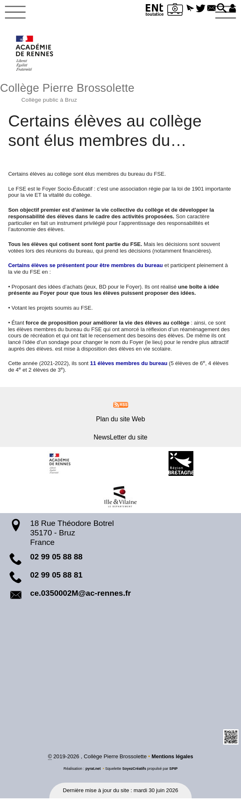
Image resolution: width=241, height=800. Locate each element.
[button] (184, 8)
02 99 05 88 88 (56, 558)
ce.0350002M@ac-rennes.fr (80, 594)
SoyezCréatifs (134, 770)
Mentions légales (172, 758)
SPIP (174, 770)
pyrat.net (92, 770)
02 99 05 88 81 (56, 576)
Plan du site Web (120, 420)
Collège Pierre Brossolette (120, 92)
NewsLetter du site (120, 438)
